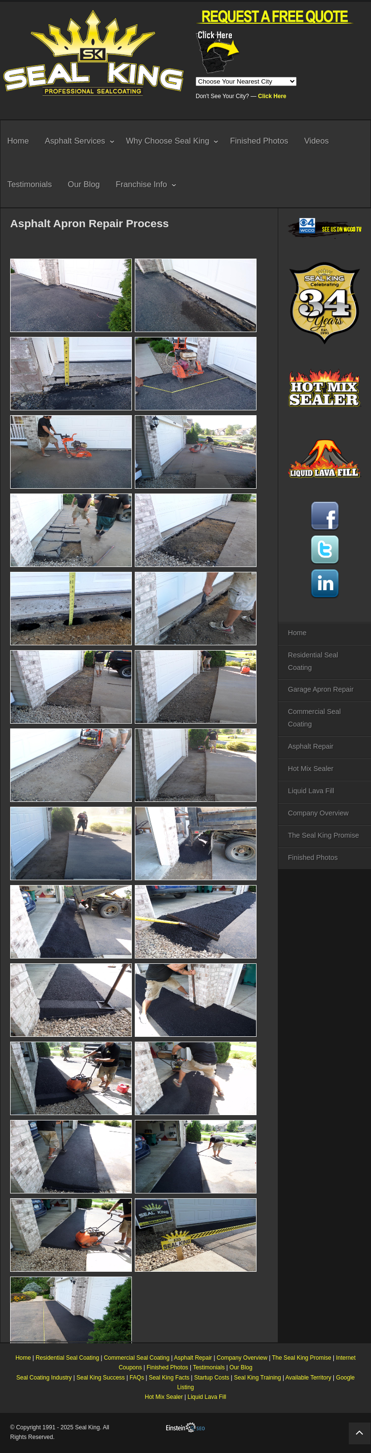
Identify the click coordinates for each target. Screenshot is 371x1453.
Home (297, 633)
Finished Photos (313, 857)
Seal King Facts (169, 1377)
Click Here (272, 96)
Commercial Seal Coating (314, 718)
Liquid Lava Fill (311, 791)
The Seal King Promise (323, 835)
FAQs (136, 1377)
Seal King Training (257, 1377)
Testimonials (209, 1367)
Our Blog (240, 1367)
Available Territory (308, 1377)
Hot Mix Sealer (310, 768)
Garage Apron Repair (321, 689)
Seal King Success (100, 1377)
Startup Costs (211, 1377)
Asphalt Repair (310, 746)
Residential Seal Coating (313, 661)
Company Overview (318, 813)
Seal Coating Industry (44, 1377)
